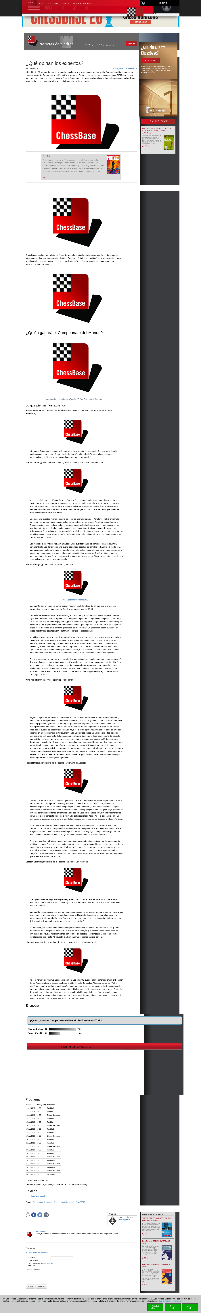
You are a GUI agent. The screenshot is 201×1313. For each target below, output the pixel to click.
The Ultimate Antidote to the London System (157, 1219)
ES (110, 45)
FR (113, 45)
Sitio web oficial (38, 1196)
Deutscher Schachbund (77, 600)
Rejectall (172, 1307)
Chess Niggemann (124, 1219)
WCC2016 (80, 1202)
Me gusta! (119, 68)
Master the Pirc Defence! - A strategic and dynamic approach (156, 130)
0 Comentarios (131, 68)
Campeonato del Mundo (42, 1202)
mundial (72, 1202)
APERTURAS (53, 3)
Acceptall (190, 1307)
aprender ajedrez (82, 3)
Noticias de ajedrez (56, 44)
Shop (30, 3)
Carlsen (57, 1202)
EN (107, 45)
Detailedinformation (155, 1307)
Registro (50, 1263)
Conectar (162, 3)
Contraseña (33, 1260)
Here (38, 1301)
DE (104, 45)
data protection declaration (170, 1301)
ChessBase (40, 1231)
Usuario (31, 1258)
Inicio (42, 3)
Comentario (31, 1265)
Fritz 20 (46, 156)
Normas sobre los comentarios (38, 1252)
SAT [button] (66, 3)
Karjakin (64, 1202)
